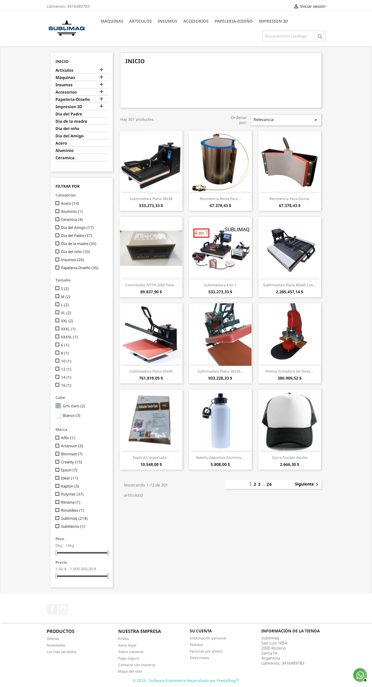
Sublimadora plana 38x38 (151, 198)
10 (66, 360)
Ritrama (70, 502)
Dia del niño (67, 128)
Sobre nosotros (131, 651)
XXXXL (69, 336)
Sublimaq (74, 518)
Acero (61, 143)
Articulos (140, 21)
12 (66, 369)
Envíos (123, 638)
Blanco (71, 415)
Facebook (52, 609)
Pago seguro (128, 658)
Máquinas (112, 21)
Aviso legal (127, 645)
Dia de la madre (71, 121)
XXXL (68, 328)
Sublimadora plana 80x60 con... (289, 284)
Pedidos (196, 644)
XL (66, 312)
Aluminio (64, 150)
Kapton (70, 486)
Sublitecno (73, 526)
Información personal (208, 638)
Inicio (62, 61)
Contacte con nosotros (137, 664)
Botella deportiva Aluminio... (220, 457)
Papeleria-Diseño (234, 21)
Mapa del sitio (130, 671)
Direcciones (199, 657)
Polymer (72, 494)
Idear (69, 477)
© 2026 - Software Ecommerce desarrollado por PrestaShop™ (186, 680)
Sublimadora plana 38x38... (220, 371)
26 (269, 484)
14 (66, 377)
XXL (67, 320)
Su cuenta (201, 631)
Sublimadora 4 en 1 (220, 284)
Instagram (63, 609)
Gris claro (74, 405)
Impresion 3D (273, 21)
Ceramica (65, 157)
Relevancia (286, 120)
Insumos (167, 21)
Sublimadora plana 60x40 (151, 371)
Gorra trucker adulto (289, 457)
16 (66, 385)
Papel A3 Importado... (151, 457)
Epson (69, 469)
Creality (71, 461)
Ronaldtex (72, 510)
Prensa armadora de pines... (290, 371)
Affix (68, 437)
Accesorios (196, 21)
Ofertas (53, 638)
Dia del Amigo (69, 136)
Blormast (72, 453)
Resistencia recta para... (220, 198)
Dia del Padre (68, 114)
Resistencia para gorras (289, 198)
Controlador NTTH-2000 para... (151, 284)
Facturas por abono (206, 651)
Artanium (72, 445)
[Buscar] (293, 36)
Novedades (56, 645)
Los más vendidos (62, 651)
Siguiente (307, 484)
